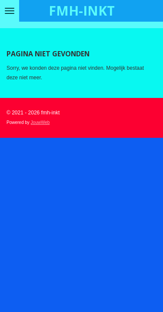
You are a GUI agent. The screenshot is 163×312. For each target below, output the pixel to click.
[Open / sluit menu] (9, 11)
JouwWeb (40, 122)
